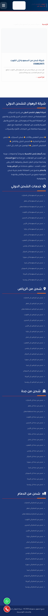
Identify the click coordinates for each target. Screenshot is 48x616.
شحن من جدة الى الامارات (34, 400)
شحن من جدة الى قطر (35, 406)
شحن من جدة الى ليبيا (35, 468)
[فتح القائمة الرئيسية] (3, 5)
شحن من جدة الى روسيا (35, 485)
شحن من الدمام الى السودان (33, 576)
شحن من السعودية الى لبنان (33, 235)
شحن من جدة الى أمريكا (35, 479)
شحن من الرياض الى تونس (34, 348)
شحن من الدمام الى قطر (35, 508)
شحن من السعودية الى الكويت (32, 212)
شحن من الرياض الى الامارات (33, 298)
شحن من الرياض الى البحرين (33, 320)
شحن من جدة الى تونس (35, 451)
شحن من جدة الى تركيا (35, 434)
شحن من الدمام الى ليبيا (35, 570)
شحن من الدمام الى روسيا (34, 587)
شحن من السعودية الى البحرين (32, 218)
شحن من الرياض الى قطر (34, 304)
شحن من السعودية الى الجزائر (33, 252)
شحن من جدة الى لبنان (35, 440)
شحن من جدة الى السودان (34, 473)
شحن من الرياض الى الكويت (33, 315)
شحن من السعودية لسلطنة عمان (31, 207)
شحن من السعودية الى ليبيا (33, 263)
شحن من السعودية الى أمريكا (33, 274)
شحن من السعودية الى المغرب (32, 240)
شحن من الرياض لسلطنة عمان (32, 309)
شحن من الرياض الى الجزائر (34, 354)
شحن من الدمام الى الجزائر (34, 559)
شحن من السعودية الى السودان (32, 268)
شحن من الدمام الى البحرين (34, 525)
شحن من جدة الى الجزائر (35, 457)
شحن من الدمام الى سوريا (34, 565)
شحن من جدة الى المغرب (34, 445)
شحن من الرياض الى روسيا (34, 382)
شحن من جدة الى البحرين (34, 423)
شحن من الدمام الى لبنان (34, 542)
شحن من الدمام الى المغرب (33, 548)
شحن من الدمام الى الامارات (33, 503)
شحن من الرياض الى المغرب (33, 343)
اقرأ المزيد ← (40, 77)
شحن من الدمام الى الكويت (34, 520)
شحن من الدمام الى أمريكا (34, 581)
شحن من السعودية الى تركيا (33, 229)
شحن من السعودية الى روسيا (33, 280)
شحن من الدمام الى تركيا (35, 536)
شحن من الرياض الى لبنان (34, 337)
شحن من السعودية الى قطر (33, 201)
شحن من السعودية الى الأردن (33, 224)
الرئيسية (45, 24)
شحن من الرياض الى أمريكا (34, 377)
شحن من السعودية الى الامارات (32, 195)
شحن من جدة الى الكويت (34, 417)
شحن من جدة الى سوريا (35, 462)
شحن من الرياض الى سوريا (34, 360)
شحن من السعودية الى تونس (33, 246)
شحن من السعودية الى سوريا (33, 257)
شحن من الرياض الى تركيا (34, 332)
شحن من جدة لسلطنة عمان (33, 411)
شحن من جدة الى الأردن (35, 428)
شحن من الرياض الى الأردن (34, 326)
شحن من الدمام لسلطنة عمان (32, 514)
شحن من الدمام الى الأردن (34, 531)
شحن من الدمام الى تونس (34, 553)
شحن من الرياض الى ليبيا (34, 365)
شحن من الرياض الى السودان (33, 371)
